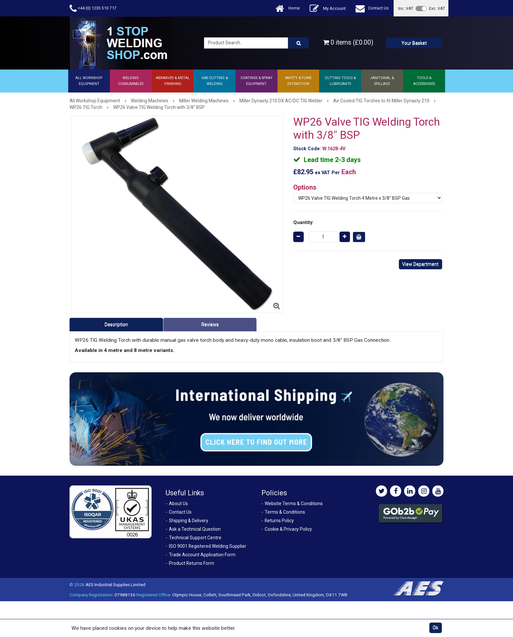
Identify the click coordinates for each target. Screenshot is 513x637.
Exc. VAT (437, 8)
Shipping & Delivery (188, 520)
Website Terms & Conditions (294, 503)
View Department (420, 264)
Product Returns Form (191, 563)
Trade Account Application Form (202, 554)
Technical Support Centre (195, 537)
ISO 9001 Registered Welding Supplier (207, 546)
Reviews (210, 324)
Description (116, 324)
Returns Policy (279, 520)
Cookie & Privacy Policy (288, 529)
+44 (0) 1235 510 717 (93, 8)
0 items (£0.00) (348, 42)
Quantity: (303, 222)
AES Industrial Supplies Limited (115, 584)
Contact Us (372, 8)
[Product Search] (298, 43)
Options (305, 187)
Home (288, 8)
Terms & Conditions (285, 512)
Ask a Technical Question (195, 529)
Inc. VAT (405, 8)
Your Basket (414, 43)
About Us (178, 503)
